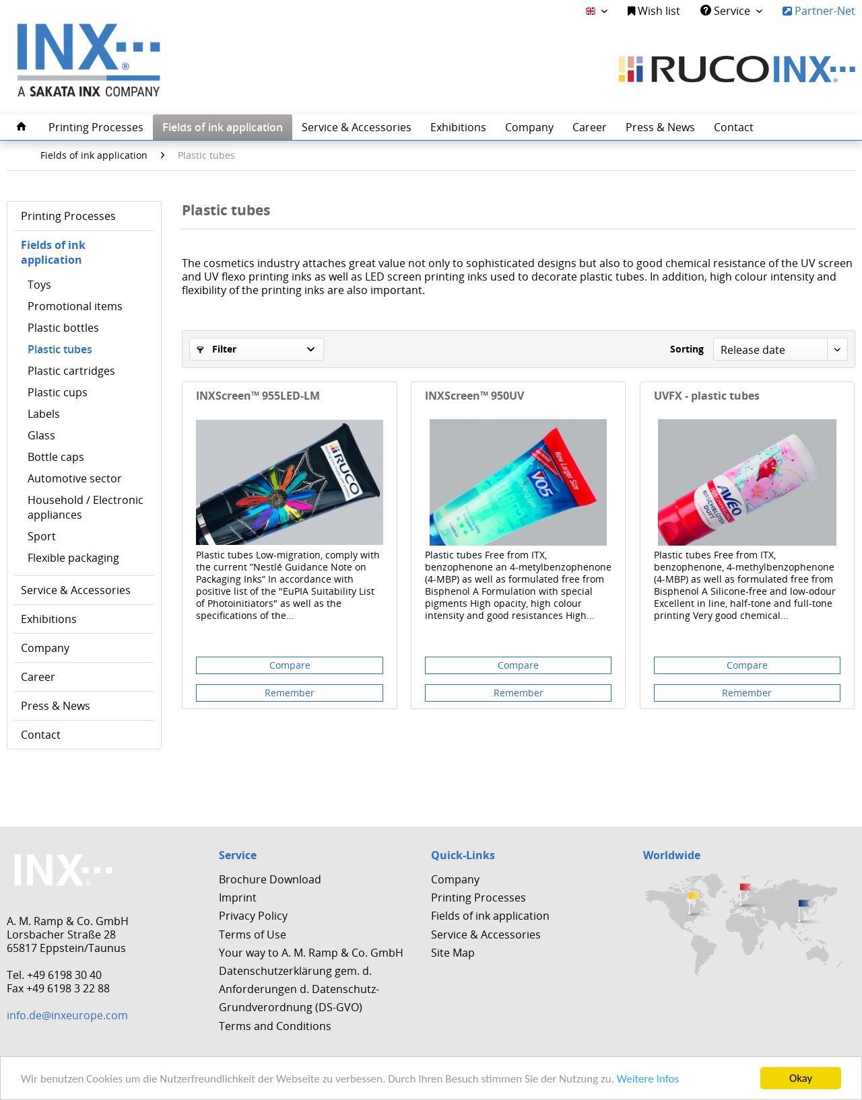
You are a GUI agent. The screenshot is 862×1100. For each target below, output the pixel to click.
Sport (42, 536)
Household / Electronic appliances (85, 507)
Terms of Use (252, 934)
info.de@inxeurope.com (67, 1015)
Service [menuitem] (726, 10)
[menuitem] (654, 11)
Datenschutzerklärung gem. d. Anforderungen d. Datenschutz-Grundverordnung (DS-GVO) (299, 989)
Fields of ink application (53, 252)
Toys (39, 284)
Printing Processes (68, 216)
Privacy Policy (253, 915)
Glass (41, 435)
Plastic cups (58, 392)
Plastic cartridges (71, 370)
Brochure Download (270, 879)
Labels (44, 413)
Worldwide (671, 855)
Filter (216, 348)
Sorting (687, 348)
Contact (41, 734)
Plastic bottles (63, 327)
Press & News (55, 705)
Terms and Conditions (275, 1026)
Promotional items (75, 306)
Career (38, 676)
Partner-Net (819, 10)
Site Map (453, 952)
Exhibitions (49, 619)
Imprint (238, 897)
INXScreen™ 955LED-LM (258, 396)
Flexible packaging (73, 557)
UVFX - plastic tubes (707, 396)
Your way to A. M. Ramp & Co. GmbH (311, 952)
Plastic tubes (60, 349)
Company (45, 647)
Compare (289, 665)
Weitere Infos (648, 1079)
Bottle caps (56, 456)
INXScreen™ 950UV (474, 396)
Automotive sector (75, 478)
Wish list (654, 10)
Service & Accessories (76, 590)
